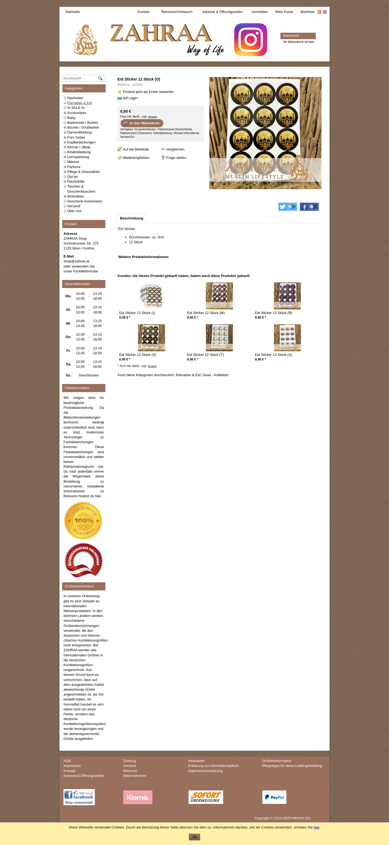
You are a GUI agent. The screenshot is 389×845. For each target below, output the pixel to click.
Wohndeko (75, 196)
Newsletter (196, 761)
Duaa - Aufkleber (215, 375)
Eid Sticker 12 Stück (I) (137, 313)
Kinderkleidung (78, 152)
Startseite (72, 12)
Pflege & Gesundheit (83, 172)
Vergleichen (175, 149)
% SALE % (76, 108)
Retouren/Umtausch (177, 12)
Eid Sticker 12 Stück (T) (205, 355)
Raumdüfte (76, 181)
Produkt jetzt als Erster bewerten (148, 92)
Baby (71, 118)
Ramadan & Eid (79, 103)
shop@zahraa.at (76, 261)
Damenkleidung (79, 132)
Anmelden (260, 12)
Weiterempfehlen (136, 158)
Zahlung (129, 761)
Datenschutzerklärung (205, 771)
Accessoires (76, 113)
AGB (67, 761)
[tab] (132, 218)
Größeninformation (276, 761)
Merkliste (307, 12)
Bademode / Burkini (82, 123)
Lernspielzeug (78, 157)
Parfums (73, 167)
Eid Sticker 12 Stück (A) (273, 355)
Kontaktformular (85, 271)
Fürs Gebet (76, 137)
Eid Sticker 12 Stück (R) (273, 313)
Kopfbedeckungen (81, 142)
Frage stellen (176, 158)
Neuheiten (75, 98)
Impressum (72, 766)
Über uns (74, 211)
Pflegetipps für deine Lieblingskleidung (292, 766)
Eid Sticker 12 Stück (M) (205, 313)
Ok (194, 837)
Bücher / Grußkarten (83, 127)
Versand (73, 206)
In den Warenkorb (141, 123)
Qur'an (72, 177)
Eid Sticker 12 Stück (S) (137, 355)
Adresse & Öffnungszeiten (222, 12)
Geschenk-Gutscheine (84, 201)
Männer (73, 162)
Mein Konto (284, 12)
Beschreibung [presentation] (131, 218)
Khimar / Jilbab (78, 147)
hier (98, 496)
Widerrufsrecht (134, 776)
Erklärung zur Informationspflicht (213, 766)
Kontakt (144, 12)
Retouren (130, 771)
